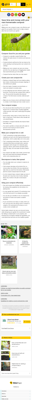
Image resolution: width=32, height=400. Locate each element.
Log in (27, 5)
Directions (27, 322)
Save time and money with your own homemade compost (15, 21)
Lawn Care (14, 357)
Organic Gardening (9, 244)
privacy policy (20, 309)
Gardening (25, 246)
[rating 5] (11, 323)
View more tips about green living (10, 373)
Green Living (9, 275)
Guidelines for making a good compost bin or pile (14, 301)
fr (29, 5)
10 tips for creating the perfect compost (25, 243)
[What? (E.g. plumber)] (13, 4)
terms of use (13, 309)
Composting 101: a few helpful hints (10, 295)
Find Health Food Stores (16, 328)
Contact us (16, 386)
